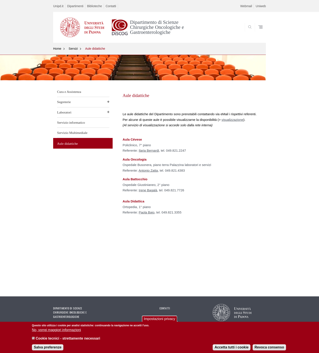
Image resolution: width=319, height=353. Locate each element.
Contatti (111, 6)
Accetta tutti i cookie (231, 350)
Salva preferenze (47, 350)
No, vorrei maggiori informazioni (56, 332)
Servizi (73, 48)
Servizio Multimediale (72, 133)
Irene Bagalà (148, 190)
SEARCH (258, 32)
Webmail (246, 6)
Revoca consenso (269, 350)
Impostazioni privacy (159, 321)
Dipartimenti (75, 6)
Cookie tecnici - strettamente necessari (68, 341)
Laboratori (64, 112)
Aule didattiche (95, 48)
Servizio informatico (71, 122)
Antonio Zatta (148, 170)
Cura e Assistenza (69, 92)
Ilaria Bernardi (149, 150)
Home (57, 48)
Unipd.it (58, 6)
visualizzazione (232, 119)
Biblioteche (94, 6)
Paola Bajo (147, 212)
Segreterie (64, 102)
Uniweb (261, 6)
